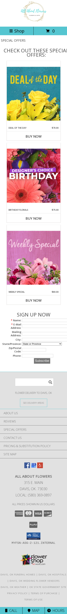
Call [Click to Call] (11, 610)
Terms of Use (33, 599)
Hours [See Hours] (55, 610)
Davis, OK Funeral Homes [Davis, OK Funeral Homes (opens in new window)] (18, 574)
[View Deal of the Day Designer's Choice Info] (33, 93)
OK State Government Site (47, 587)
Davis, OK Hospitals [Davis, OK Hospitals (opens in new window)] (53, 574)
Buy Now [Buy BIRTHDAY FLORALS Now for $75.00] (34, 218)
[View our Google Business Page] (33, 467)
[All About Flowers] (33, 21)
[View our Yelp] (40, 467)
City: (18, 339)
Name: (16, 320)
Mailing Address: (16, 333)
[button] (33, 536)
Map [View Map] (33, 610)
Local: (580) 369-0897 (34, 495)
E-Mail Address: (16, 326)
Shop (16, 31)
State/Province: (11, 344)
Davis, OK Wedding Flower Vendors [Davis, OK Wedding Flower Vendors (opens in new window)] (35, 580)
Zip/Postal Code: (15, 349)
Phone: (17, 355)
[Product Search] (34, 382)
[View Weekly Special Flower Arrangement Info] (33, 257)
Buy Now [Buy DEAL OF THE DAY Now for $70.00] (34, 136)
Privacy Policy (17, 593)
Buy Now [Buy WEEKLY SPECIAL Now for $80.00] (34, 300)
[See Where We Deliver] (33, 402)
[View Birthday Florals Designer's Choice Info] (33, 175)
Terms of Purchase (44, 593)
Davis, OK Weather (13, 587)
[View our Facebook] (27, 467)
